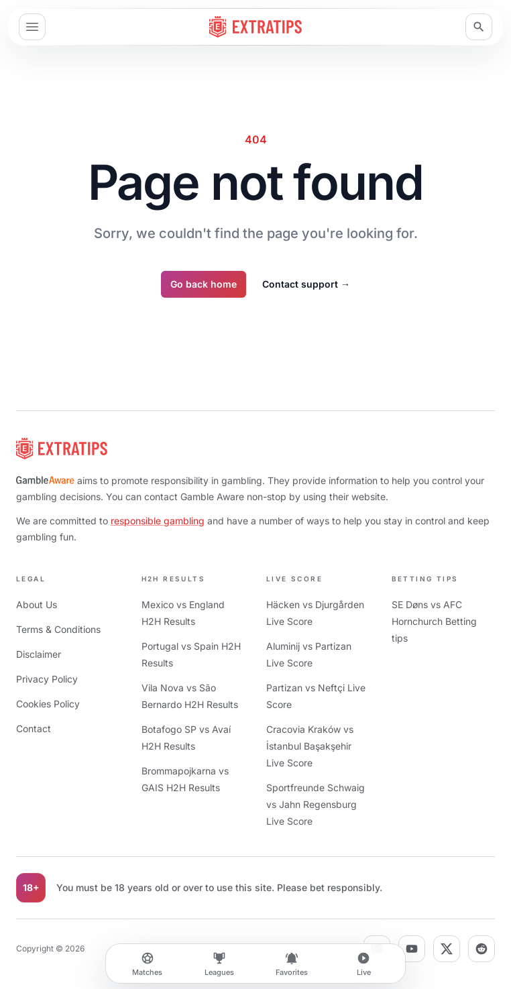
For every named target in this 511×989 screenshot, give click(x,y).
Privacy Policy (47, 679)
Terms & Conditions (58, 629)
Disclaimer (38, 654)
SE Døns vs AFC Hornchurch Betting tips (434, 621)
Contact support (306, 284)
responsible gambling (158, 520)
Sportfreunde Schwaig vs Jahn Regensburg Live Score (315, 804)
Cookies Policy (48, 703)
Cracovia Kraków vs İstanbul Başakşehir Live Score (309, 745)
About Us (36, 604)
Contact (33, 728)
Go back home (203, 284)
